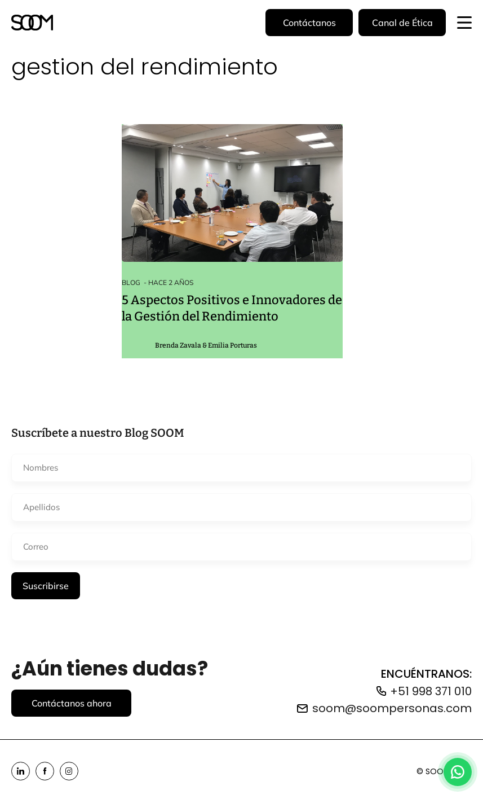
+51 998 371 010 (431, 691)
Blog (131, 283)
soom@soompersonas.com (392, 708)
